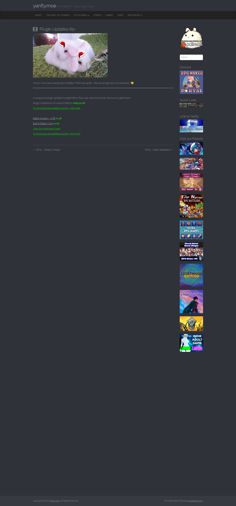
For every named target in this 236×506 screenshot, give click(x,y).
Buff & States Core (43, 123)
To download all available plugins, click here (56, 108)
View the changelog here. (47, 128)
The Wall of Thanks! (58, 15)
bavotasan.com (196, 501)
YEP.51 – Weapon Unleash (46, 150)
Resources (135, 15)
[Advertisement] (103, 175)
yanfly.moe (44, 5)
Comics (97, 15)
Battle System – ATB (44, 118)
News (38, 15)
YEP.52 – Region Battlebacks (159, 150)
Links (120, 15)
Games (109, 15)
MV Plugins (81, 15)
